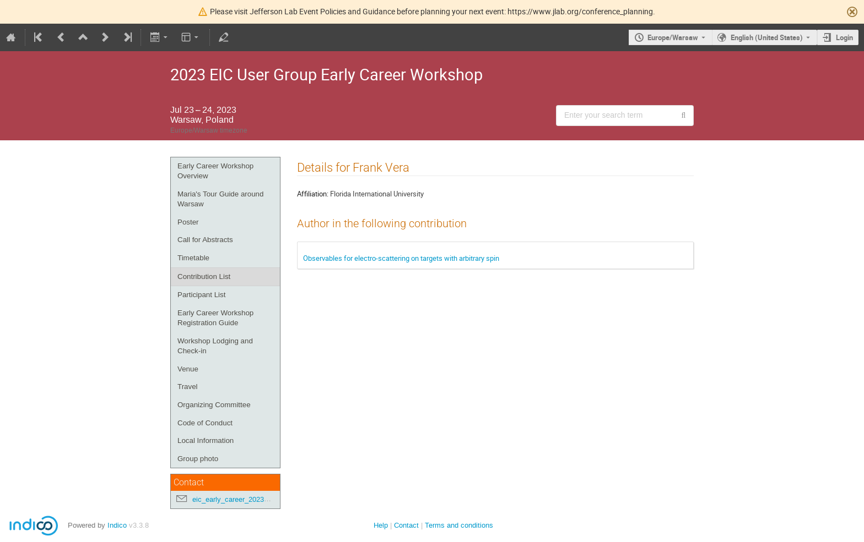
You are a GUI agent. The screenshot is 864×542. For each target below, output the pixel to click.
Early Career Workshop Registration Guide (215, 318)
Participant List (201, 295)
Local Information (205, 440)
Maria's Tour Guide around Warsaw (220, 199)
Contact (406, 525)
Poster (188, 222)
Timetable (193, 258)
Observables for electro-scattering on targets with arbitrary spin (401, 258)
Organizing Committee (214, 405)
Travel (187, 386)
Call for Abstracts (205, 240)
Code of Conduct (205, 423)
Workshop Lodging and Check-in (215, 346)
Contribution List (203, 276)
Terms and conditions (459, 525)
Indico (117, 525)
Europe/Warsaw (672, 37)
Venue (187, 369)
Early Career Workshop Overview (215, 171)
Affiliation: (312, 194)
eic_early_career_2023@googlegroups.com (261, 499)
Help (381, 525)
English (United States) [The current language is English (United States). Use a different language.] (767, 37)
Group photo (197, 459)
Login (844, 37)
